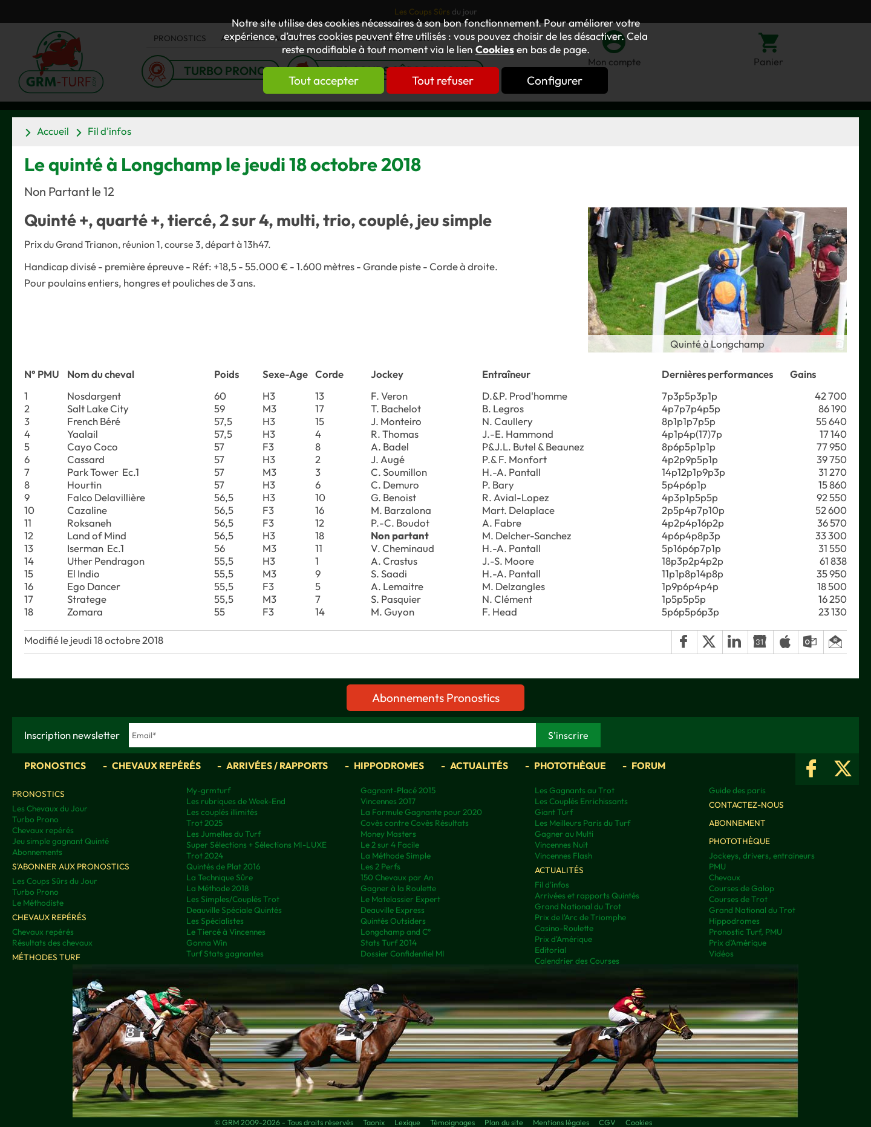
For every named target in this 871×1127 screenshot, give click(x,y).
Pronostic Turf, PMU (745, 931)
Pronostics (55, 765)
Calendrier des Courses (577, 960)
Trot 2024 (204, 855)
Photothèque (570, 765)
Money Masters (388, 833)
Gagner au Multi (564, 833)
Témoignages (452, 1122)
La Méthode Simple (395, 855)
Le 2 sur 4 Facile (389, 844)
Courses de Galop (741, 888)
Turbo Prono (35, 819)
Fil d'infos (109, 131)
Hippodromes (389, 765)
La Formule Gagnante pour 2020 (421, 812)
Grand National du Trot (578, 906)
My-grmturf (208, 790)
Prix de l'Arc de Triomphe (580, 917)
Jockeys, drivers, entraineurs (762, 855)
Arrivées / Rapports (277, 765)
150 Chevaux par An (396, 877)
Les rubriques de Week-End (235, 801)
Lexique (407, 1122)
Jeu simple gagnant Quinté (60, 841)
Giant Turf (554, 812)
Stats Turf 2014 (388, 942)
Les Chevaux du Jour (50, 808)
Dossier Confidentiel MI (402, 953)
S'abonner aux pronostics (70, 866)
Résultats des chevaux (52, 942)
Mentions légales (561, 1122)
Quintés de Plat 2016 (223, 866)
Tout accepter (324, 80)
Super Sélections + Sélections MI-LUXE (256, 844)
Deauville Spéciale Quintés (234, 910)
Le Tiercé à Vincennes (226, 931)
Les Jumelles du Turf (223, 833)
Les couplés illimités (222, 812)
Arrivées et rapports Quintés (587, 895)
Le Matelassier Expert (400, 899)
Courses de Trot (738, 899)
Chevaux (724, 877)
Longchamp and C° (395, 931)
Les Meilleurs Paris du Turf (582, 822)
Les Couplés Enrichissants (581, 801)
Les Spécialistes (215, 920)
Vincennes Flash (563, 855)
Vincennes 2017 (388, 801)
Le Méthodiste (38, 902)
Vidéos (721, 953)
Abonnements (37, 851)
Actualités (479, 765)
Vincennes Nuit (561, 844)
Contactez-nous (746, 804)
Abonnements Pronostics (436, 697)
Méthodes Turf (46, 957)
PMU (717, 866)
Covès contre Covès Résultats (414, 822)
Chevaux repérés (156, 765)
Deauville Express (392, 910)
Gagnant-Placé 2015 (398, 790)
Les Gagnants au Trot (575, 790)
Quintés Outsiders (393, 920)
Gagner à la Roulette (398, 888)
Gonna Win (206, 942)
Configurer (554, 80)
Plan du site (503, 1122)
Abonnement (737, 822)
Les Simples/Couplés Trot (232, 899)
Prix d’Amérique (737, 942)
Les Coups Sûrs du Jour (54, 880)
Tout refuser (443, 80)
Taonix (374, 1122)
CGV (607, 1122)
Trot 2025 (204, 822)
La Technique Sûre (219, 877)
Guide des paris (737, 790)
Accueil (53, 131)
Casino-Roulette (564, 928)
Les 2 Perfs (380, 866)
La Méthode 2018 (217, 888)
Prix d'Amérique (563, 939)
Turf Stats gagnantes (225, 953)
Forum (648, 765)
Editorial (550, 949)
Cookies (494, 49)
